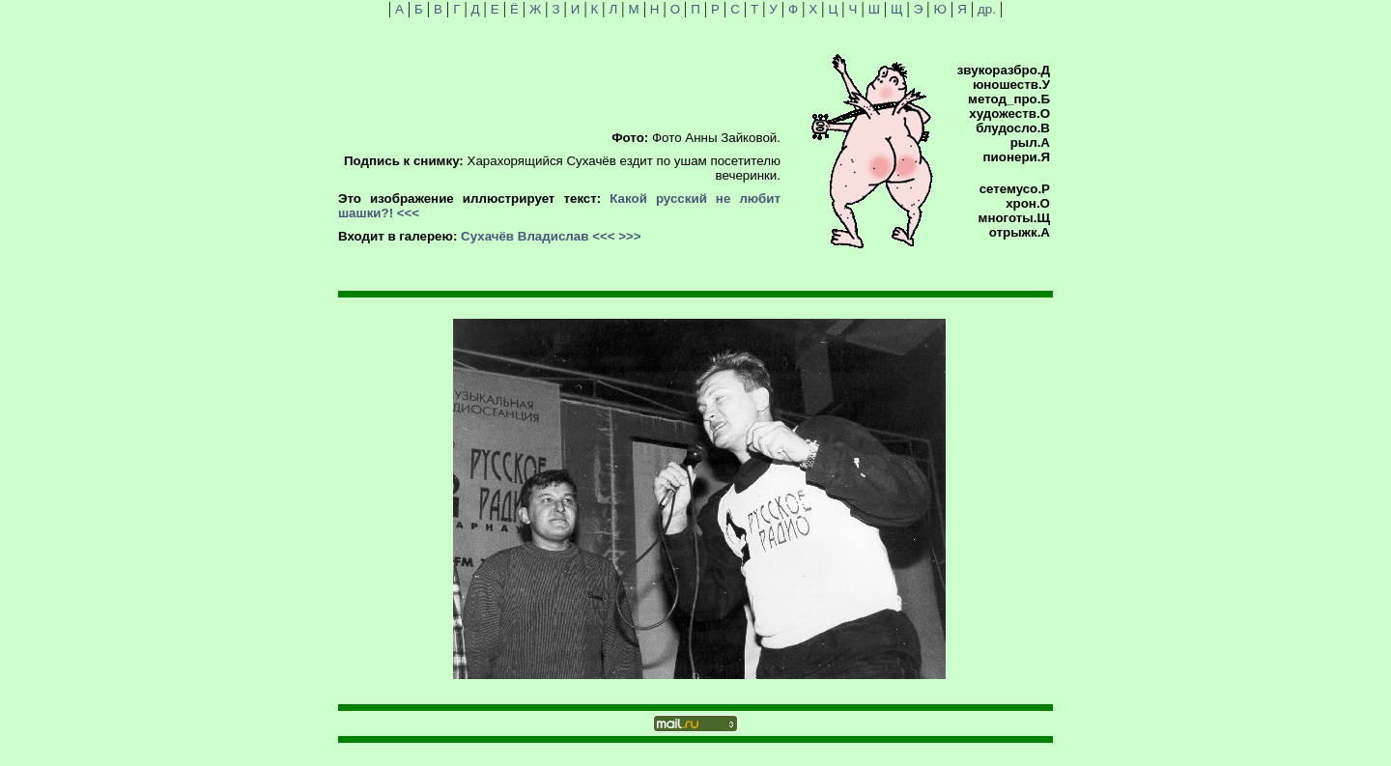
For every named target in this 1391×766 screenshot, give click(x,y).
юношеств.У (1011, 84)
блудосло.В (1013, 128)
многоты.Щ (1014, 218)
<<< (408, 213)
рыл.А (1030, 142)
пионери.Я (1016, 157)
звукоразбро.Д (1003, 70)
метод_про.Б (1009, 99)
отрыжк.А (1019, 232)
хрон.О (1028, 203)
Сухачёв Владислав (524, 236)
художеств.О (1009, 113)
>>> (629, 236)
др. (987, 9)
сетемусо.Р (1014, 189)
